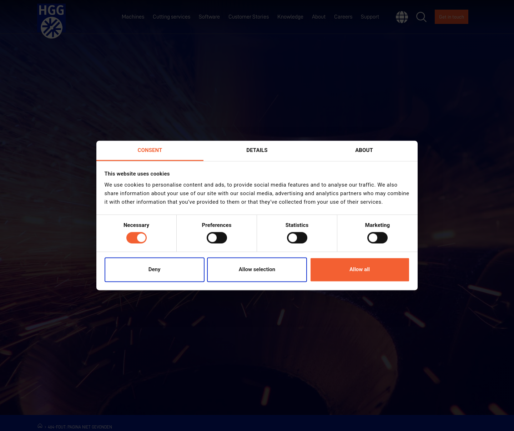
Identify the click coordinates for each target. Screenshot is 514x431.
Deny (154, 269)
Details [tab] (256, 150)
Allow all (359, 269)
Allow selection (257, 269)
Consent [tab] (150, 150)
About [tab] (364, 150)
